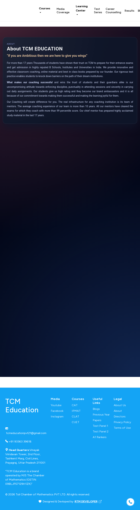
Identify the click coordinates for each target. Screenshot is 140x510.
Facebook (57, 411)
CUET (75, 422)
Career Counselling (113, 10)
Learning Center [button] (82, 8)
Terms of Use (122, 427)
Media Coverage (63, 10)
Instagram (57, 416)
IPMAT (76, 411)
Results (129, 10)
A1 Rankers (99, 437)
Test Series (98, 10)
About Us (120, 405)
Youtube (56, 405)
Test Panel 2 (100, 431)
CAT (75, 405)
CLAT (75, 416)
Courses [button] (44, 8)
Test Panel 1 (100, 425)
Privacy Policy (122, 422)
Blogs (96, 409)
